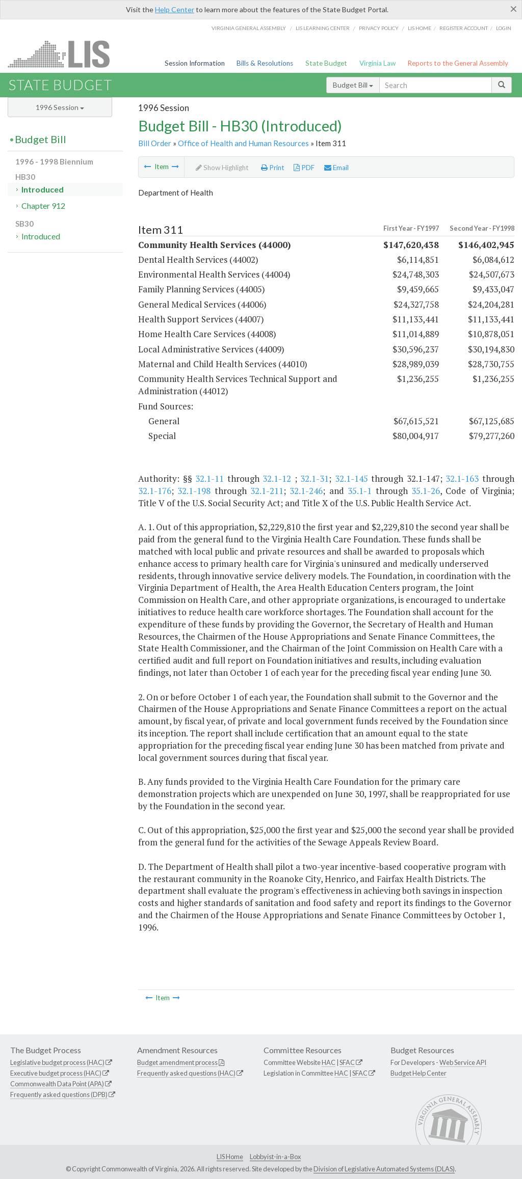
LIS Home (230, 1157)
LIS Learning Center (323, 28)
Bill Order (154, 143)
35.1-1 (360, 491)
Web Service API (462, 1062)
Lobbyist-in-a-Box (275, 1157)
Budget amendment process (177, 1062)
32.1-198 (194, 491)
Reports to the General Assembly (457, 63)
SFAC (347, 1062)
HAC (328, 1062)
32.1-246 (306, 491)
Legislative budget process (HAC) (57, 1062)
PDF (304, 167)
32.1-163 (462, 478)
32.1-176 (154, 491)
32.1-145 (351, 478)
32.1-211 (266, 491)
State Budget (326, 63)
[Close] (513, 8)
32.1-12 (277, 478)
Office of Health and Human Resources (243, 143)
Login (503, 28)
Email (336, 167)
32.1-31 (314, 478)
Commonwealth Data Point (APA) (57, 1084)
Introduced (42, 189)
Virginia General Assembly (249, 28)
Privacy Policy (379, 28)
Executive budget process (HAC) (55, 1073)
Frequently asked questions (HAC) (186, 1073)
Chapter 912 (43, 205)
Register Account (463, 28)
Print (272, 167)
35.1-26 (425, 491)
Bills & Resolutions (265, 63)
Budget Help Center (418, 1073)
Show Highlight (222, 167)
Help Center (174, 9)
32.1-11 (209, 478)
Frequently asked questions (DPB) (59, 1094)
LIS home (419, 28)
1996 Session (60, 107)
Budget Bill (353, 84)
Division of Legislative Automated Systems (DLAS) (384, 1169)
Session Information (195, 63)
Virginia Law (377, 63)
